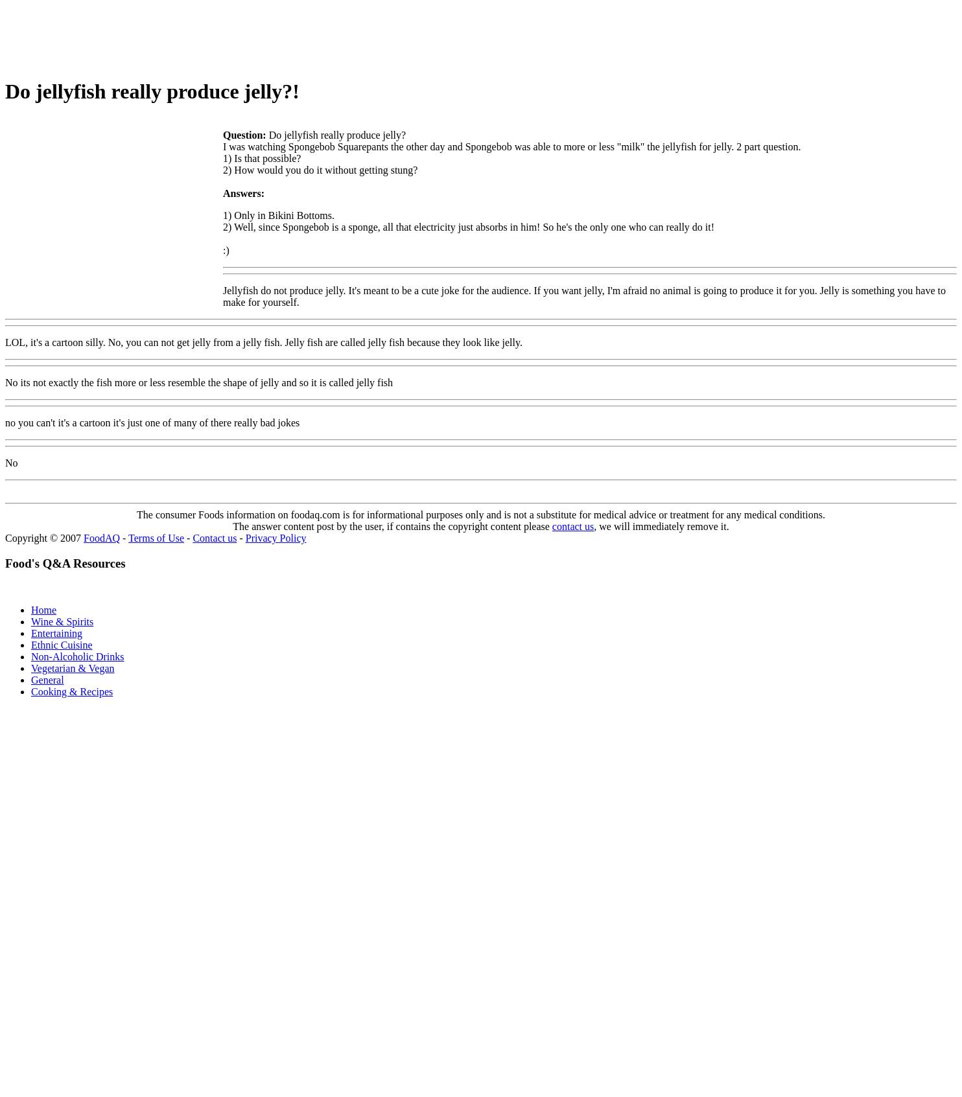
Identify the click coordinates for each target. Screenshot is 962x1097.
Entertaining (56, 633)
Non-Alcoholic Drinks (77, 656)
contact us (573, 526)
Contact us (215, 538)
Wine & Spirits (62, 621)
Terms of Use (156, 538)
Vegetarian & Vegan (73, 668)
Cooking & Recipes (72, 691)
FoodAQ (102, 538)
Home (43, 610)
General (47, 680)
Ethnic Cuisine (62, 645)
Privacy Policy (276, 538)
